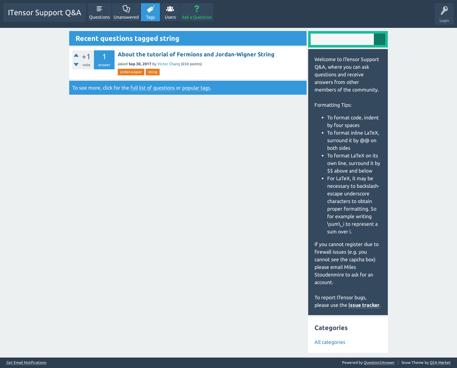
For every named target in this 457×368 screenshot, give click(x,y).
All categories (330, 342)
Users (170, 17)
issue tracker (364, 305)
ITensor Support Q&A (44, 12)
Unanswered (126, 17)
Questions (99, 17)
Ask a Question (197, 17)
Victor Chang (168, 64)
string (152, 72)
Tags (150, 17)
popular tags (196, 88)
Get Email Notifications (26, 363)
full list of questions (152, 88)
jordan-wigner (131, 72)
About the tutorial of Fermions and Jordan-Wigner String (196, 54)
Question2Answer (379, 362)
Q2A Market (440, 362)
